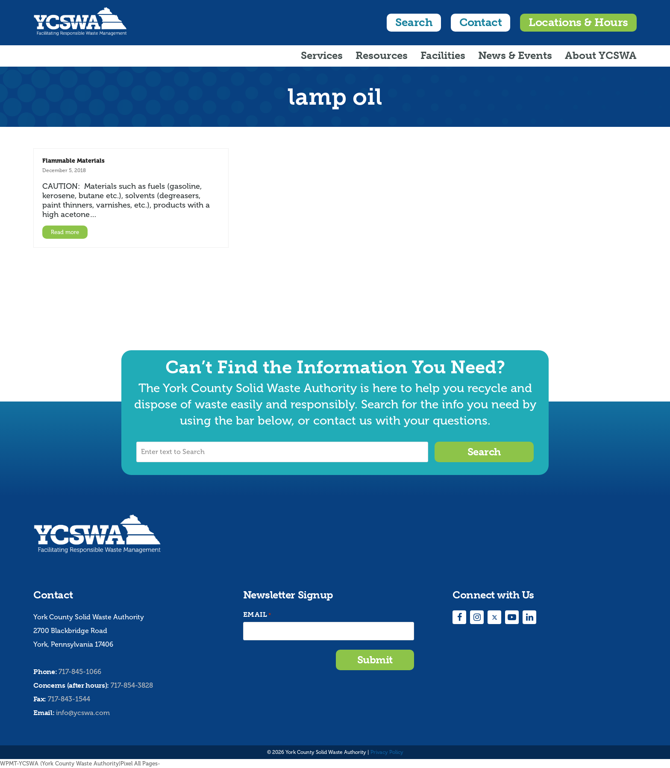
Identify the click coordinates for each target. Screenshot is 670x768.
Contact (480, 22)
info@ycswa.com (83, 713)
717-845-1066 (80, 672)
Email (257, 615)
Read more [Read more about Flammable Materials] (65, 232)
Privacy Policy (386, 752)
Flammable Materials (73, 160)
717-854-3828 (132, 685)
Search (413, 22)
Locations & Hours (578, 22)
